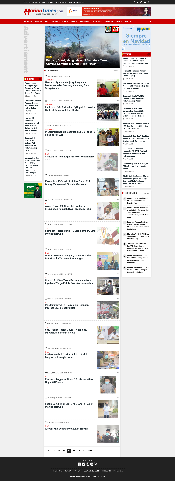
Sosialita (109, 21)
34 (79, 451)
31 (64, 451)
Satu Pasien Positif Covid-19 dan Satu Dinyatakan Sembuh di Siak (66, 331)
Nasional (38, 21)
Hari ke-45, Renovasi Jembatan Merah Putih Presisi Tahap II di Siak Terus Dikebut (136, 85)
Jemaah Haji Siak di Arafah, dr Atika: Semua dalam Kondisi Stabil (135, 166)
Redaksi (38, 2)
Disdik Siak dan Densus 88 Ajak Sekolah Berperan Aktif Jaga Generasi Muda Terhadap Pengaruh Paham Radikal (138, 212)
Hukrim (74, 21)
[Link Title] (79, 464)
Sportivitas (97, 21)
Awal (48, 451)
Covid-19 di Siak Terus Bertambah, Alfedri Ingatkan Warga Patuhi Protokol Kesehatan (69, 282)
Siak (47, 154)
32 (69, 451)
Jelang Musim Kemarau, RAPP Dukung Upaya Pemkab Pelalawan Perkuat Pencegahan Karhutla (138, 247)
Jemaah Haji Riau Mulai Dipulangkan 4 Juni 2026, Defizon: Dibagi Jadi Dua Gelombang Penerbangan (32, 165)
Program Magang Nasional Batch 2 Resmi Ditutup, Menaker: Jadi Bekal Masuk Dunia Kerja (138, 225)
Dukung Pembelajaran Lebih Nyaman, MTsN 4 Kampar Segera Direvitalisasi (138, 269)
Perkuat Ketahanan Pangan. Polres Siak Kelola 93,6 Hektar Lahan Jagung (33, 106)
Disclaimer (71, 2)
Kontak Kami (80, 2)
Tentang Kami (29, 2)
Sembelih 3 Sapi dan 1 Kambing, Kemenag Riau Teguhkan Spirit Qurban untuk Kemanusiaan (136, 138)
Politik (65, 21)
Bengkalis (49, 80)
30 (59, 451)
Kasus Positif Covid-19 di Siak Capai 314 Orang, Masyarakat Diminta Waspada (67, 183)
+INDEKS (115, 71)
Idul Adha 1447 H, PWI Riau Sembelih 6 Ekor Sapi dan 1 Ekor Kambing (138, 236)
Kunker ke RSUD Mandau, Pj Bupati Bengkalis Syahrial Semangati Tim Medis (70, 108)
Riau (47, 21)
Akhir (90, 451)
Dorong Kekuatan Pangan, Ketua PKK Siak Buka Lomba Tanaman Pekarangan (68, 257)
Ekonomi (56, 21)
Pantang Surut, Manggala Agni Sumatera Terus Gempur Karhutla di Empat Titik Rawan (33, 88)
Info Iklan (45, 2)
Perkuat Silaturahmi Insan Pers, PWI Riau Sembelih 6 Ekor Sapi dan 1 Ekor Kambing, (136, 125)
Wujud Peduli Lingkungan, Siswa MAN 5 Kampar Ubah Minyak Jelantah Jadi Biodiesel (137, 259)
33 (74, 451)
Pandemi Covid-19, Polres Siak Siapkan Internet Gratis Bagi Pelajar (67, 306)
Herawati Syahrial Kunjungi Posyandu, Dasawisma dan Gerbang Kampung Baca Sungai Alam (67, 85)
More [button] (126, 21)
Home (28, 21)
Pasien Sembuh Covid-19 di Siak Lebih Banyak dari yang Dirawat (66, 356)
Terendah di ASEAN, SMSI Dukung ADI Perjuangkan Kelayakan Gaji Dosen (133, 98)
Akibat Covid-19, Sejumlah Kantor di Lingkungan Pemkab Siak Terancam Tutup (68, 207)
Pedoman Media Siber (58, 2)
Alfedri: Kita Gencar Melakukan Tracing (66, 428)
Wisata (119, 21)
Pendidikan (85, 21)
